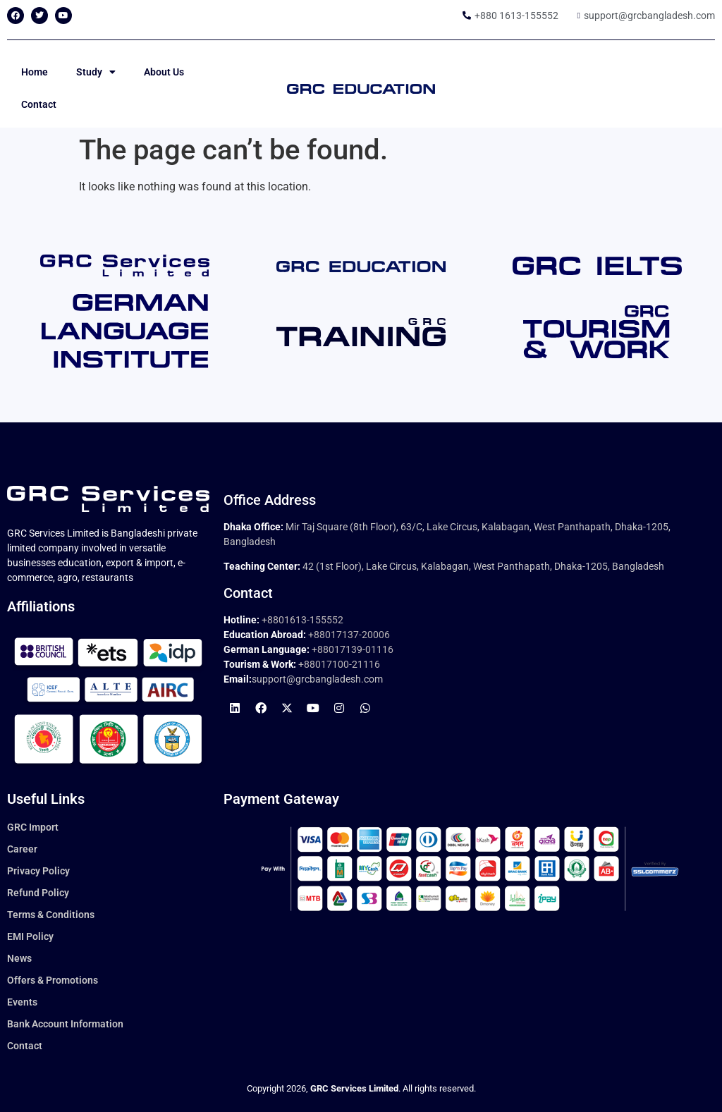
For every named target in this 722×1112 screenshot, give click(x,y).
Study (96, 72)
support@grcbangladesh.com (317, 679)
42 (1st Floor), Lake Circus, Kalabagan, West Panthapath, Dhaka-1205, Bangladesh (483, 566)
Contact (38, 104)
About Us (164, 72)
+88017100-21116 (339, 664)
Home (34, 72)
